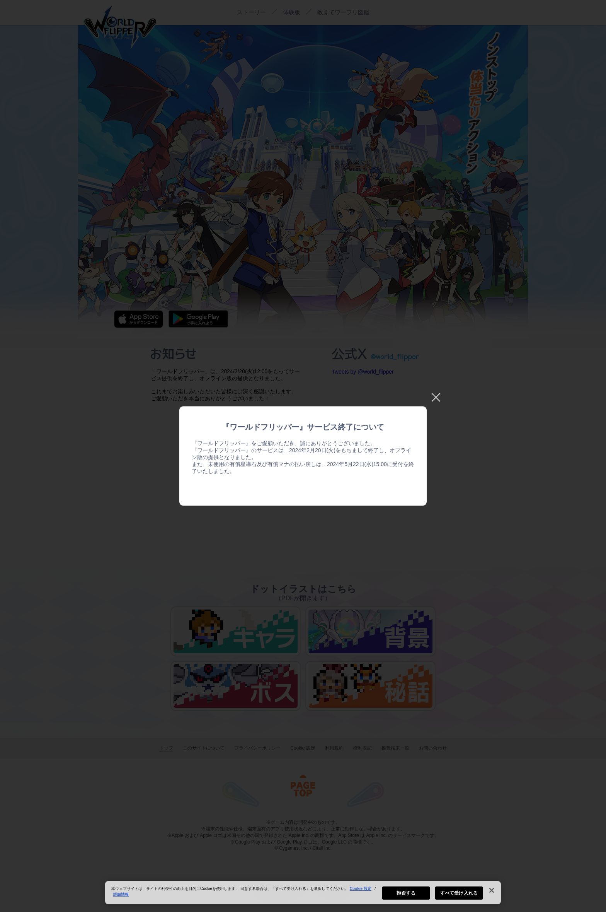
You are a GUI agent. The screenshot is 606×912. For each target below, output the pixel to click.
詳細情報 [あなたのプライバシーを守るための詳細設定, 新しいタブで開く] (121, 894)
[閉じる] (491, 890)
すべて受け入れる (459, 893)
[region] (303, 892)
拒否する (406, 893)
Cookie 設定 (360, 888)
